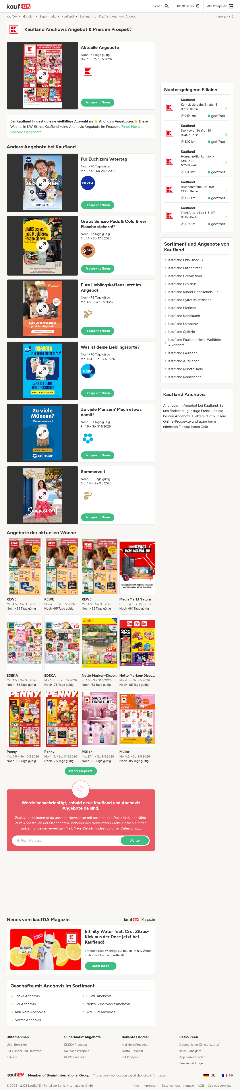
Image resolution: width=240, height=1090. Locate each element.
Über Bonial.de (17, 1045)
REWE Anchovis (96, 996)
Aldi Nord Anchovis (27, 1012)
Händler (28, 16)
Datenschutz (131, 828)
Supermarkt (47, 16)
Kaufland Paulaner (180, 353)
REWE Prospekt (75, 1057)
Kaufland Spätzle (179, 332)
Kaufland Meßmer (180, 308)
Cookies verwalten (220, 1086)
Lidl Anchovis (23, 1004)
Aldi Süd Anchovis (98, 1012)
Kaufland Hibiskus (180, 284)
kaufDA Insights (190, 1051)
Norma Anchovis (25, 1020)
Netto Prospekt (132, 1051)
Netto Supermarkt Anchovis (106, 1004)
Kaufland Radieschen (182, 377)
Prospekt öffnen (97, 102)
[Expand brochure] (42, 75)
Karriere (12, 1057)
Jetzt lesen (100, 966)
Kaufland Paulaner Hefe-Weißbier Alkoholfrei (192, 342)
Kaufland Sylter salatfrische (187, 300)
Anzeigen (225, 16)
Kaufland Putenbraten (183, 268)
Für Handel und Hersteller (25, 1051)
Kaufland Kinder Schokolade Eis (191, 292)
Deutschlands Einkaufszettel (199, 1045)
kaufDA (12, 16)
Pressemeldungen (192, 1063)
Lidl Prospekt (130, 1057)
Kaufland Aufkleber (181, 361)
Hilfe (135, 1086)
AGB (201, 1086)
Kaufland (68, 16)
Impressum (150, 1086)
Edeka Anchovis (25, 996)
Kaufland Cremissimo (183, 276)
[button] (81, 76)
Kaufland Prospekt (76, 1051)
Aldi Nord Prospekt (135, 1045)
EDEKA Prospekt (75, 1045)
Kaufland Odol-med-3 (183, 260)
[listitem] (25, 574)
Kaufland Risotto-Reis (183, 369)
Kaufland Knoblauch (182, 316)
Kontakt (188, 1086)
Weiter (135, 840)
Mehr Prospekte (81, 771)
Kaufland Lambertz (181, 324)
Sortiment (86, 16)
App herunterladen (192, 1057)
